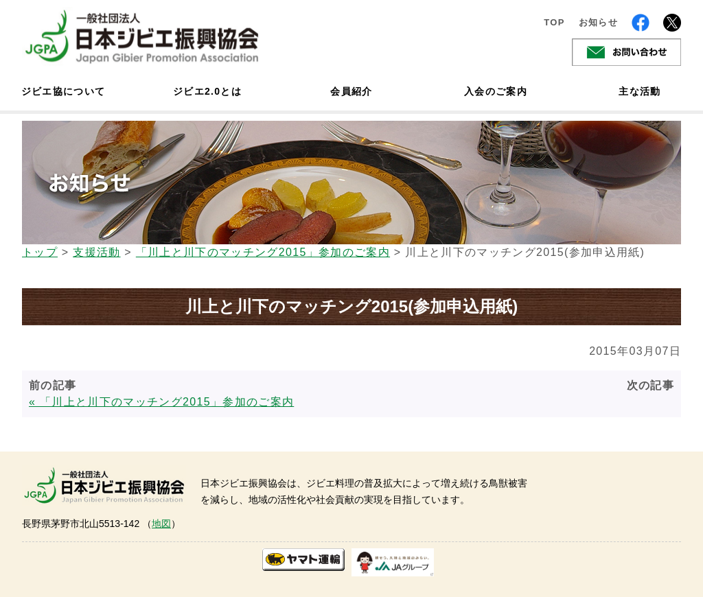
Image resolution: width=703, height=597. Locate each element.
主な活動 (639, 91)
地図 (161, 523)
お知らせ (598, 22)
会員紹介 (351, 91)
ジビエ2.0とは (207, 91)
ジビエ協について (63, 91)
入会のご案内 (495, 91)
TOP (554, 22)
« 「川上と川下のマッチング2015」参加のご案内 (161, 402)
